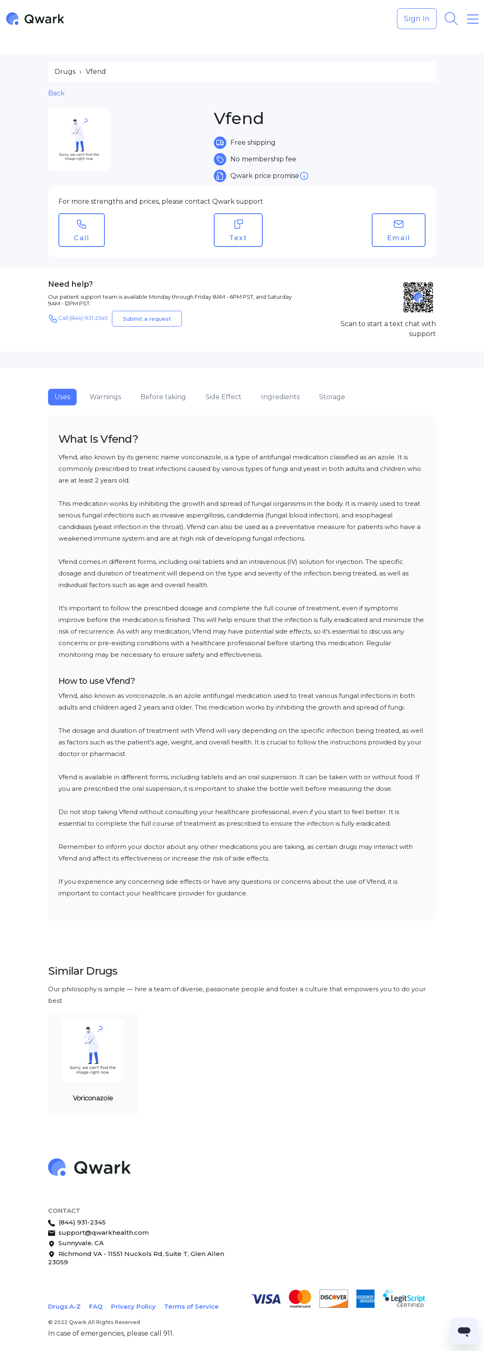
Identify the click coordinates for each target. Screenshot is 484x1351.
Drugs (65, 72)
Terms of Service (191, 1306)
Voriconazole (93, 1098)
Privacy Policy (133, 1306)
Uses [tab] (62, 397)
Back (56, 93)
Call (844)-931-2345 (78, 319)
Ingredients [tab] (280, 397)
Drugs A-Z (64, 1306)
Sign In (417, 18)
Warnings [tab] (105, 397)
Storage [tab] (332, 397)
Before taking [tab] (163, 397)
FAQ (96, 1306)
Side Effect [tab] (224, 397)
